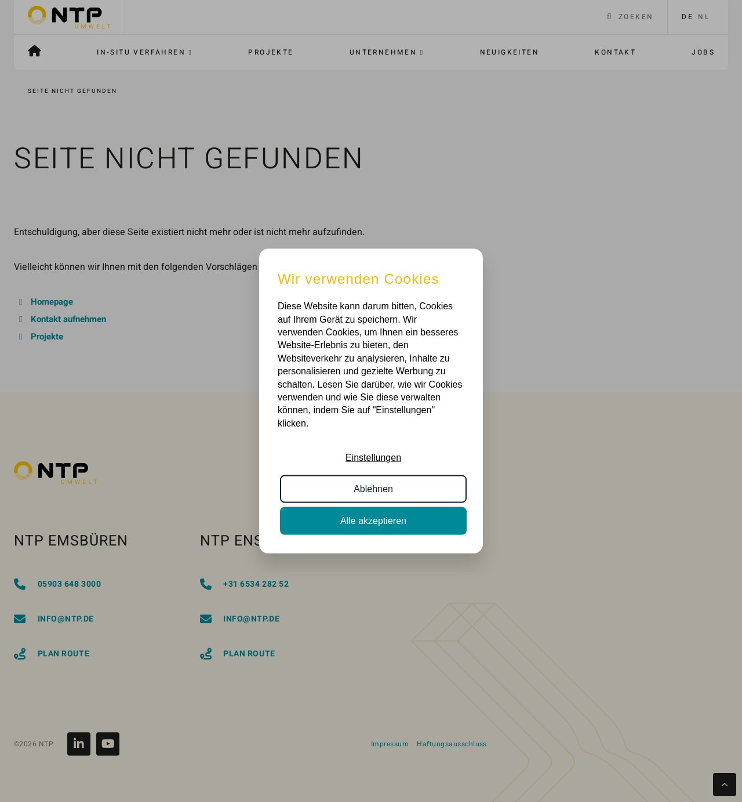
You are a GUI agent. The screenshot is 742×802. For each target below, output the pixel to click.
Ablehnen (373, 489)
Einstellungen (373, 458)
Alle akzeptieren (373, 520)
